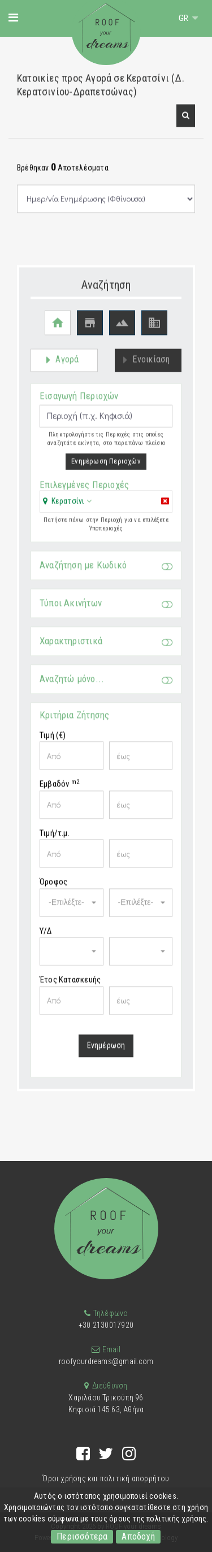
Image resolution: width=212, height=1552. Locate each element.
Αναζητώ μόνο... (106, 685)
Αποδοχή (138, 1536)
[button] (185, 122)
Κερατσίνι (68, 506)
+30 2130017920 (106, 1325)
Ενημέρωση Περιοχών (106, 467)
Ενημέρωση (106, 1051)
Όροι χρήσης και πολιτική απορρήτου (105, 1478)
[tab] (106, 508)
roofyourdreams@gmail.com (106, 1361)
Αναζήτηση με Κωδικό (106, 572)
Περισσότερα (82, 1536)
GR (185, 18)
